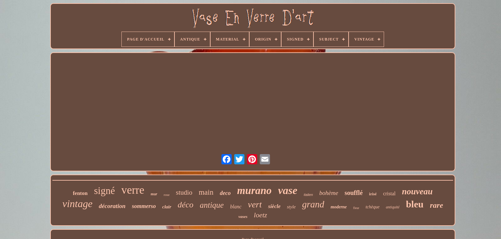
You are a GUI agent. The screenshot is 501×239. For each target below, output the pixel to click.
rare (436, 205)
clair (166, 206)
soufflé (353, 192)
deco (225, 193)
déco (185, 204)
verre (132, 190)
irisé (373, 193)
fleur (356, 208)
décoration (112, 206)
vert (255, 204)
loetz (260, 215)
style (291, 206)
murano (254, 190)
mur (154, 194)
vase (287, 190)
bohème (328, 193)
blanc (236, 206)
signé (104, 190)
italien (308, 195)
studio (184, 192)
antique (212, 205)
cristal (389, 193)
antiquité (393, 207)
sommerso (144, 206)
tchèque (373, 207)
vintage (77, 203)
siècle (274, 206)
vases (242, 216)
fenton (80, 193)
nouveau (417, 191)
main (206, 192)
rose (166, 195)
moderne (339, 207)
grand (313, 204)
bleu (414, 204)
